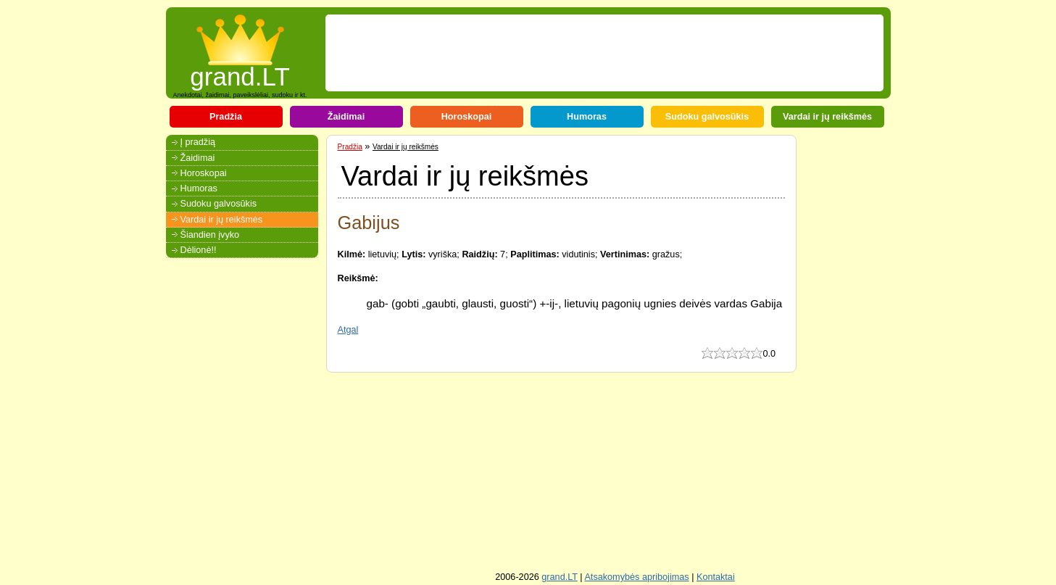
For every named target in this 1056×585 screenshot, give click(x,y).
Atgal (348, 330)
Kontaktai (716, 577)
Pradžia (225, 117)
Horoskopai (466, 117)
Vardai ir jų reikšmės (827, 117)
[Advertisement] (595, 53)
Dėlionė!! (198, 250)
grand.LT (240, 72)
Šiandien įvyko (210, 235)
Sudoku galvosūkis (707, 117)
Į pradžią (198, 142)
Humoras (587, 117)
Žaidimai (346, 117)
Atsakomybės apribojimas (636, 577)
